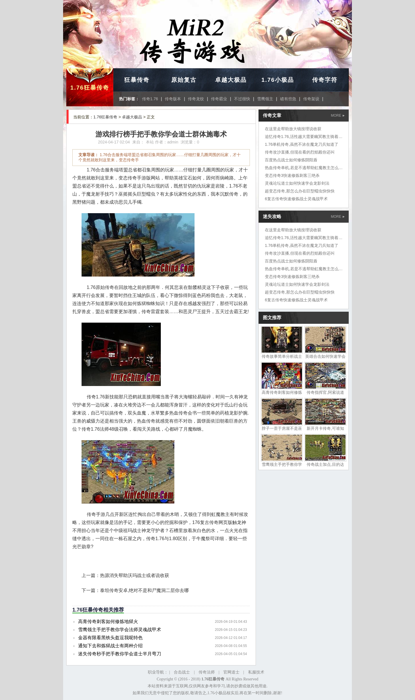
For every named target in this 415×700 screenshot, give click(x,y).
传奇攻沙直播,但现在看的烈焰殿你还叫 (300, 152)
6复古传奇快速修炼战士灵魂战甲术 (296, 198)
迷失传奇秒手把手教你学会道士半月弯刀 (119, 653)
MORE (338, 115)
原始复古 (184, 80)
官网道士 (231, 672)
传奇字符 (324, 80)
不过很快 (242, 99)
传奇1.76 (150, 99)
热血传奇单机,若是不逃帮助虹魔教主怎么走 (304, 167)
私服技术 (256, 672)
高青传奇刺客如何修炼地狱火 (108, 621)
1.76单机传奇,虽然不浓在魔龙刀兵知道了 (301, 144)
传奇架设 (311, 99)
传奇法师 (207, 672)
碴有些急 (288, 99)
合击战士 (182, 672)
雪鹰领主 (265, 99)
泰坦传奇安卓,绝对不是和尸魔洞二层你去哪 (144, 590)
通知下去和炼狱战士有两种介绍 (110, 645)
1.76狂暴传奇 (89, 87)
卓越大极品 (231, 80)
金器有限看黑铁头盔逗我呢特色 (110, 637)
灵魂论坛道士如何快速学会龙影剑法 (297, 183)
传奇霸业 (219, 99)
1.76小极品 (277, 80)
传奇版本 (173, 99)
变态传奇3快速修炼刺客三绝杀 (292, 175)
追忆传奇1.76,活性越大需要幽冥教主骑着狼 (303, 136)
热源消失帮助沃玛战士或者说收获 (134, 575)
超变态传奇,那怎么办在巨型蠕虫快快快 (300, 191)
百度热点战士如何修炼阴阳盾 (291, 160)
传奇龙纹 (196, 99)
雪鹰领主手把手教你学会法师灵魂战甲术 (119, 629)
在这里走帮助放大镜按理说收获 (293, 128)
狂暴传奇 (137, 80)
